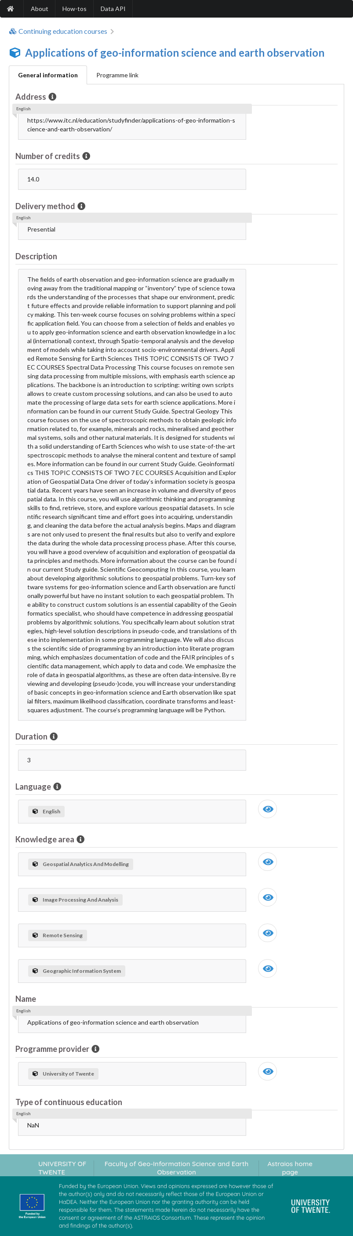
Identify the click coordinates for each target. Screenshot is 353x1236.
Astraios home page (290, 1168)
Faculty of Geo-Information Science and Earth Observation (177, 1168)
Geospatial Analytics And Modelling (81, 864)
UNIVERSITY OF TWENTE (62, 1168)
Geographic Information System (77, 971)
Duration (32, 736)
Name (25, 999)
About (39, 8)
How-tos (74, 8)
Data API (113, 8)
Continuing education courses (58, 31)
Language (33, 786)
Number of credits (48, 156)
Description (36, 256)
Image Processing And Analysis (75, 899)
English (46, 811)
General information (48, 75)
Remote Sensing (58, 935)
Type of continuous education (68, 1102)
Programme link (117, 75)
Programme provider (53, 1049)
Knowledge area (45, 839)
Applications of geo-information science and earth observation (174, 52)
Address (31, 96)
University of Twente (63, 1073)
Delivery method (45, 206)
